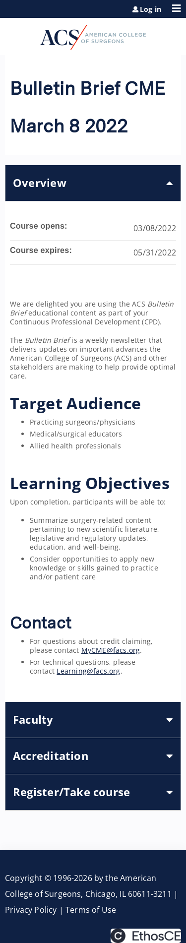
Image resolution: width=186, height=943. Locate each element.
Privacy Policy (31, 909)
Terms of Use (90, 909)
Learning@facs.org (88, 671)
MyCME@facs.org (110, 650)
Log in (150, 9)
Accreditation (50, 756)
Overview (39, 183)
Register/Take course (71, 792)
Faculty (33, 719)
